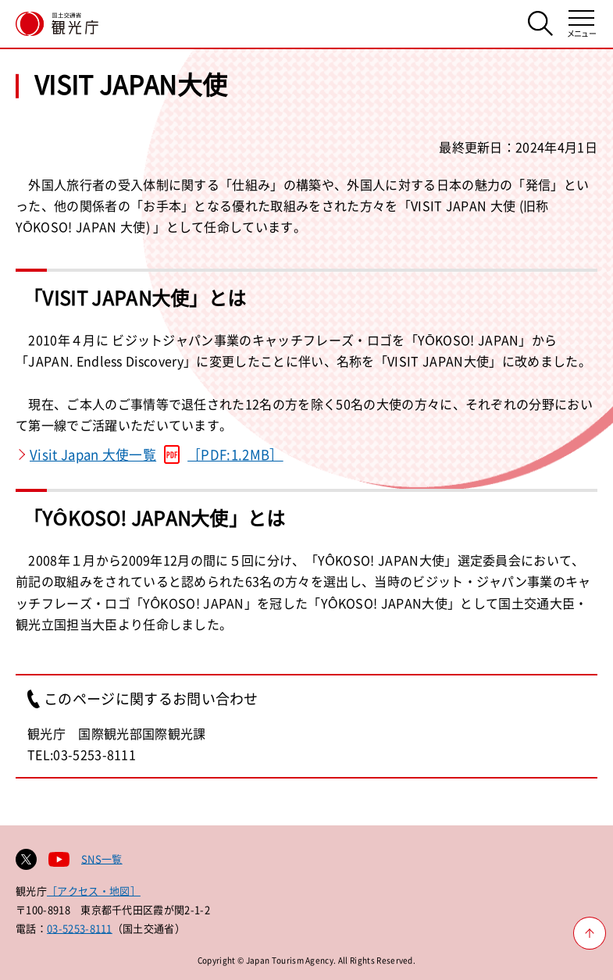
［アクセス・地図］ (94, 890)
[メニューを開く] (581, 23)
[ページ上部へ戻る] (589, 933)
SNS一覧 (102, 858)
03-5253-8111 (79, 928)
